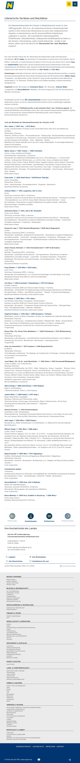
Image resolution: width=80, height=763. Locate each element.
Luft (8, 692)
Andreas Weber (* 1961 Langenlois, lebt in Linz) (23, 191)
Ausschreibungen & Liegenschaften (16, 734)
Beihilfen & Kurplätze (12, 657)
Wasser (8, 701)
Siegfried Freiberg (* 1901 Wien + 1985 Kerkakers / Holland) (28, 314)
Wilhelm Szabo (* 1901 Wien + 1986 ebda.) (21, 429)
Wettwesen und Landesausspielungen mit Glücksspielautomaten (23, 737)
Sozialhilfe (9, 656)
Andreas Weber (61, 87)
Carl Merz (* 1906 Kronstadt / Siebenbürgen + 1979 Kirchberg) (29, 283)
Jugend (9, 629)
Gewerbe (9, 736)
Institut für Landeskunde (13, 598)
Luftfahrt (9, 719)
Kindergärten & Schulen (13, 593)
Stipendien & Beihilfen (12, 599)
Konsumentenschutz (12, 632)
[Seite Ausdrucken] (39, 760)
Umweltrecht (10, 697)
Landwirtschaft (10, 676)
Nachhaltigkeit (10, 694)
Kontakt (60, 746)
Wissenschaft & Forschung (14, 601)
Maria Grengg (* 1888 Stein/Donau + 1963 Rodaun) (24, 386)
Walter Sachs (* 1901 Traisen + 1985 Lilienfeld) (23, 151)
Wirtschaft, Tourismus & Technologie (16, 739)
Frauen (8, 626)
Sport (8, 617)
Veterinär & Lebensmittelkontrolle (15, 679)
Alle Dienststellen (15, 561)
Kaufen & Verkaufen (12, 581)
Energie (9, 689)
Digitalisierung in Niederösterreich (16, 608)
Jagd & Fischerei (11, 674)
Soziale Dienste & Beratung (14, 654)
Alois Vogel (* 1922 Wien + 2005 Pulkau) (20, 420)
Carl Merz (55, 69)
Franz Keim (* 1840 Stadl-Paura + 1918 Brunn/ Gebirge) (27, 177)
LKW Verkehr (10, 717)
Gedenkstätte (13, 65)
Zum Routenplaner (39, 557)
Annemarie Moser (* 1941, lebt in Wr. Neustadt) (23, 211)
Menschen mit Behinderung (14, 634)
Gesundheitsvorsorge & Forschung (16, 651)
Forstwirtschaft (11, 672)
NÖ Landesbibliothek (32, 100)
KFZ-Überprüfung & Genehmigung (16, 716)
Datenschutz (38, 746)
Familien (9, 624)
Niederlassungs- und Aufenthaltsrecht (17, 636)
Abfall (8, 687)
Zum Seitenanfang (67, 566)
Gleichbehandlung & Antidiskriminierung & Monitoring (21, 627)
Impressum (50, 746)
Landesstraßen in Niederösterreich (16, 709)
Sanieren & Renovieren (13, 583)
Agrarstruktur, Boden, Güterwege (15, 671)
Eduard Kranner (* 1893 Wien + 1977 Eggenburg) (23, 454)
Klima (8, 691)
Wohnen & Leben (11, 584)
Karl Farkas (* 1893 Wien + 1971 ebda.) (20, 298)
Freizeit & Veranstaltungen (13, 616)
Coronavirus (10, 646)
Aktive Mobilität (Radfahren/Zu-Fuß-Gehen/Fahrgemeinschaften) (24, 707)
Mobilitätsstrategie (11, 721)
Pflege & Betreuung (12, 652)
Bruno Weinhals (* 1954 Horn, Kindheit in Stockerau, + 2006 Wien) (31, 495)
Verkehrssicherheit (11, 726)
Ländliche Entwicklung (12, 677)
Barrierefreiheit (23, 746)
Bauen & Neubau (11, 579)
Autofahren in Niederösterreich (15, 711)
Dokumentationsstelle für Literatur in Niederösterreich (33, 25)
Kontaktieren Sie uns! (40, 561)
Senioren (9, 638)
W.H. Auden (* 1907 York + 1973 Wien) (20, 126)
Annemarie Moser (36, 87)
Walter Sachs (70, 76)
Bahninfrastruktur (11, 712)
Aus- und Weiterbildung (13, 591)
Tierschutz (9, 639)
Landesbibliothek (11, 596)
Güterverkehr (10, 714)
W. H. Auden (19, 59)
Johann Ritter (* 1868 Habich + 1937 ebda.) (22, 394)
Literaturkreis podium (13, 469)
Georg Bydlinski (23, 89)
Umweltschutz (10, 699)
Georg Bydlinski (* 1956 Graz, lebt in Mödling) (22, 482)
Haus (73, 62)
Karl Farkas (44, 69)
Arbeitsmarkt (10, 732)
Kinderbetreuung (11, 631)
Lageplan (11, 557)
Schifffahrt (9, 724)
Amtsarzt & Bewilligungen (13, 647)
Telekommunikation (12, 609)
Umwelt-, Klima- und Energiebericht (16, 685)
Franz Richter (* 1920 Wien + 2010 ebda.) (21, 267)
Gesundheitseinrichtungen (13, 649)
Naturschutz (10, 696)
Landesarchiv (10, 594)
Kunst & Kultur (10, 664)
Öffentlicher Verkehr (12, 723)
